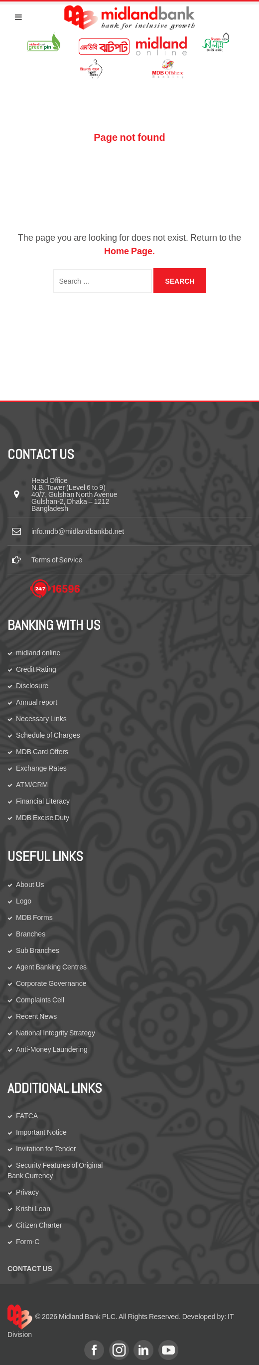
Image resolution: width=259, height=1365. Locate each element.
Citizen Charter (39, 1225)
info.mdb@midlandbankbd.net (77, 531)
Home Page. (129, 251)
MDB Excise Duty (42, 818)
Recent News (36, 1016)
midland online (38, 653)
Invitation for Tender (46, 1149)
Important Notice (41, 1132)
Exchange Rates (41, 768)
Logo (23, 901)
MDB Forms (34, 917)
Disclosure (32, 686)
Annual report (36, 702)
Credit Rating (36, 669)
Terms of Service (56, 559)
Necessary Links (41, 719)
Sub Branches (37, 950)
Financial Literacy (43, 801)
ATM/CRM (32, 785)
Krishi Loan (33, 1209)
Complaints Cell (40, 1000)
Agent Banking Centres (51, 967)
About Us (30, 885)
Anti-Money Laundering (52, 1049)
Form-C (27, 1242)
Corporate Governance (51, 983)
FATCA (27, 1116)
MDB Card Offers (42, 752)
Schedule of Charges (48, 735)
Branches (30, 934)
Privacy (27, 1192)
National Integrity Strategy (55, 1033)
